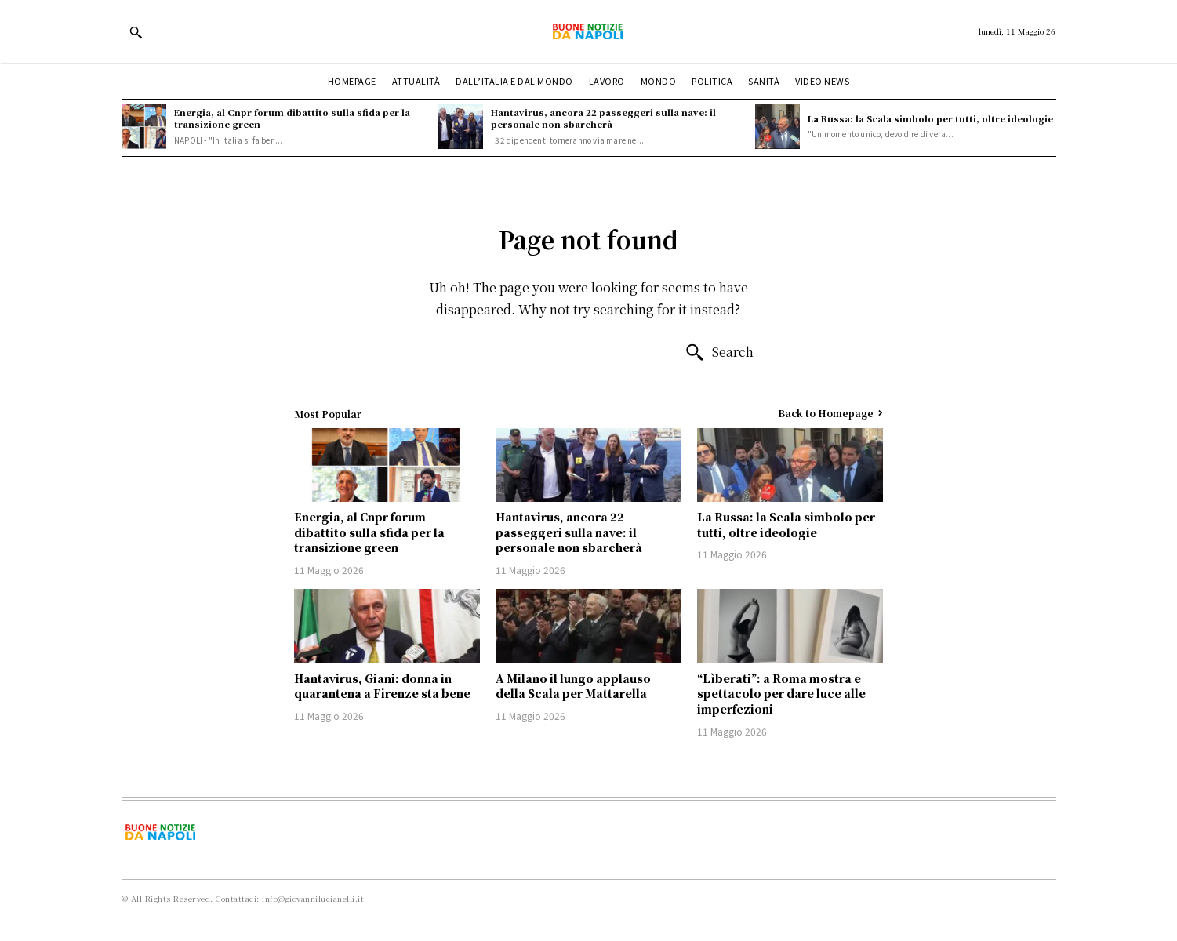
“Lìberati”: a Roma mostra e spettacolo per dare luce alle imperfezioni (781, 693)
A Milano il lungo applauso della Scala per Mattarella (573, 686)
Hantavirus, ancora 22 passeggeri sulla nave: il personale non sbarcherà (603, 118)
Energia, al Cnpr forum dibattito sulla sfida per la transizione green (292, 118)
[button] (136, 32)
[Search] (719, 352)
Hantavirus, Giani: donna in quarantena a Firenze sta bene (382, 686)
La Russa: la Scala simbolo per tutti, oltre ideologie (930, 118)
